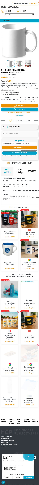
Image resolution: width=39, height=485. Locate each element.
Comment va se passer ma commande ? (19, 112)
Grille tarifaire (7, 171)
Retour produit (5, 434)
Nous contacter (5, 441)
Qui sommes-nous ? (6, 432)
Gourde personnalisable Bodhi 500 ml (9, 303)
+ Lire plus (35, 88)
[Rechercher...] (19, 14)
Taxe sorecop (4, 437)
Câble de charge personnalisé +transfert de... (29, 368)
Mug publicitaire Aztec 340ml (9, 264)
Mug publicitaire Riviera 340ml (29, 233)
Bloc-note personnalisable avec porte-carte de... (10, 368)
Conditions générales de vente (9, 439)
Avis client (32, 171)
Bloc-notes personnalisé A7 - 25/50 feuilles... (29, 400)
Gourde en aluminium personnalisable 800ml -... (29, 302)
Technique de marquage (7, 436)
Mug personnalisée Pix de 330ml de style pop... (29, 264)
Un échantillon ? (19, 115)
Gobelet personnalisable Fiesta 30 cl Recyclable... (9, 336)
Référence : (4, 75)
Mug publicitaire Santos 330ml (9, 232)
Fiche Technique (19, 171)
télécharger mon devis (19, 153)
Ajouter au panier (19, 147)
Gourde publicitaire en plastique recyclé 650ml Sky (9, 399)
